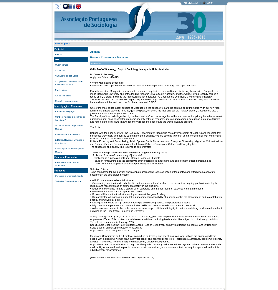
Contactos (60, 70)
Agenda (66, 44)
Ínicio (57, 44)
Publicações (61, 90)
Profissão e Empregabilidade (69, 176)
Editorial (59, 54)
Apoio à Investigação (65, 111)
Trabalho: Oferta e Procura (68, 181)
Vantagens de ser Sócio (66, 75)
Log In (209, 2)
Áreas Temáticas (63, 95)
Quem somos (61, 65)
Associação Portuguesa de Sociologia (70, 12)
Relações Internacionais (66, 101)
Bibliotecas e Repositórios (67, 134)
